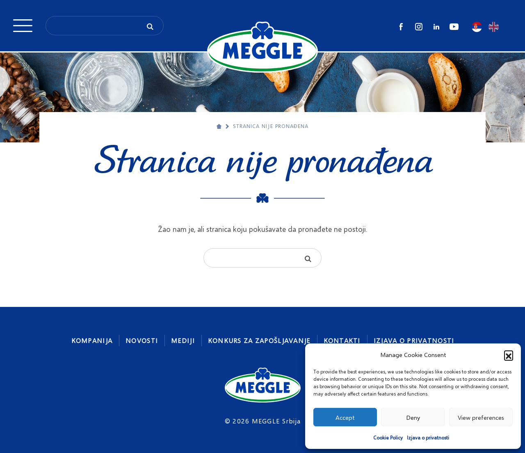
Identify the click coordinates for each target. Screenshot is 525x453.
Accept (345, 417)
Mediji (183, 340)
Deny (413, 417)
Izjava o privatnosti (428, 438)
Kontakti (342, 340)
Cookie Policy (388, 438)
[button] (508, 355)
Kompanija (92, 340)
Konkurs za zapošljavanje (259, 340)
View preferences (481, 417)
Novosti (142, 340)
